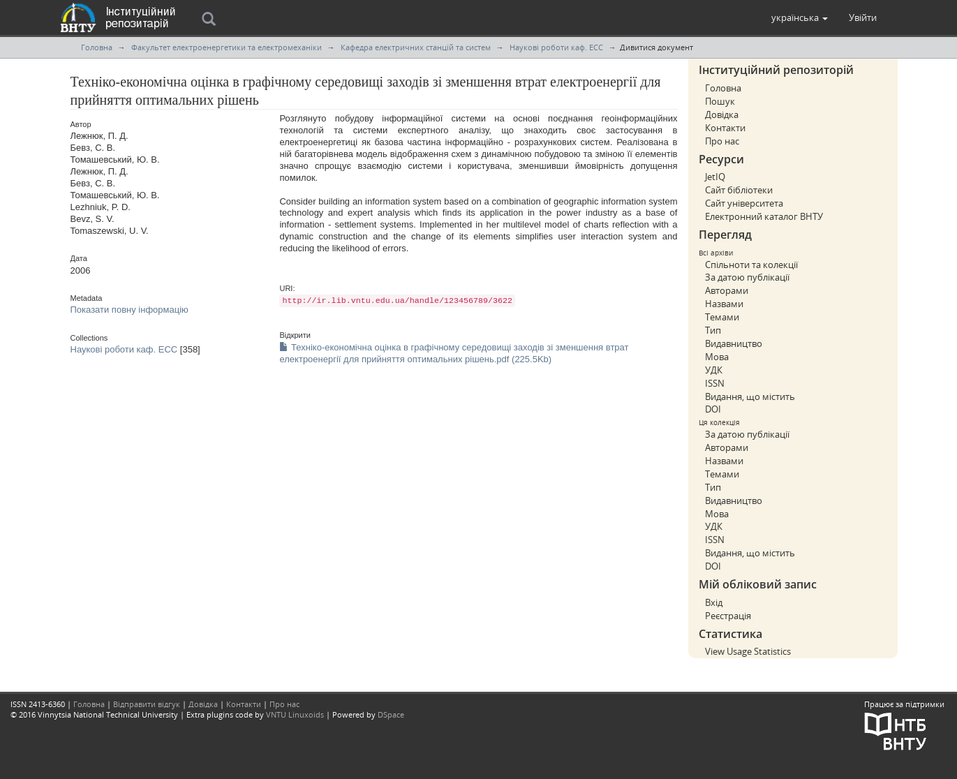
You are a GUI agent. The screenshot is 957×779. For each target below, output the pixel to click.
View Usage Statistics (748, 651)
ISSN (715, 383)
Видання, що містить (750, 396)
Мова (717, 356)
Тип (713, 330)
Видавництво (733, 343)
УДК (713, 370)
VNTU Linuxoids (295, 714)
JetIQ (715, 176)
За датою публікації (747, 277)
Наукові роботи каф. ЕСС (556, 47)
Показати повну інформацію (129, 309)
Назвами (724, 303)
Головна (96, 47)
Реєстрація (728, 615)
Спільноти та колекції (751, 264)
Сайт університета (744, 203)
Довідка (722, 114)
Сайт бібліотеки (739, 190)
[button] (799, 17)
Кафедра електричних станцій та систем (416, 47)
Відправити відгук (146, 704)
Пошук (720, 101)
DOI (713, 409)
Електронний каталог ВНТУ (764, 216)
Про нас (722, 141)
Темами (722, 317)
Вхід (713, 602)
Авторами (726, 290)
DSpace (391, 714)
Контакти (725, 127)
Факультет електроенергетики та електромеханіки (226, 47)
